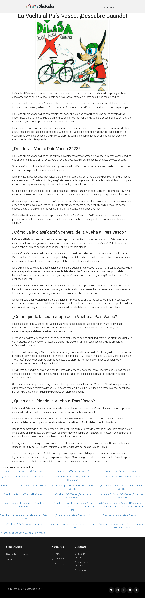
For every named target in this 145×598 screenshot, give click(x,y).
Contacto (58, 558)
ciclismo (80, 570)
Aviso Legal (59, 563)
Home (56, 554)
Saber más (12, 559)
